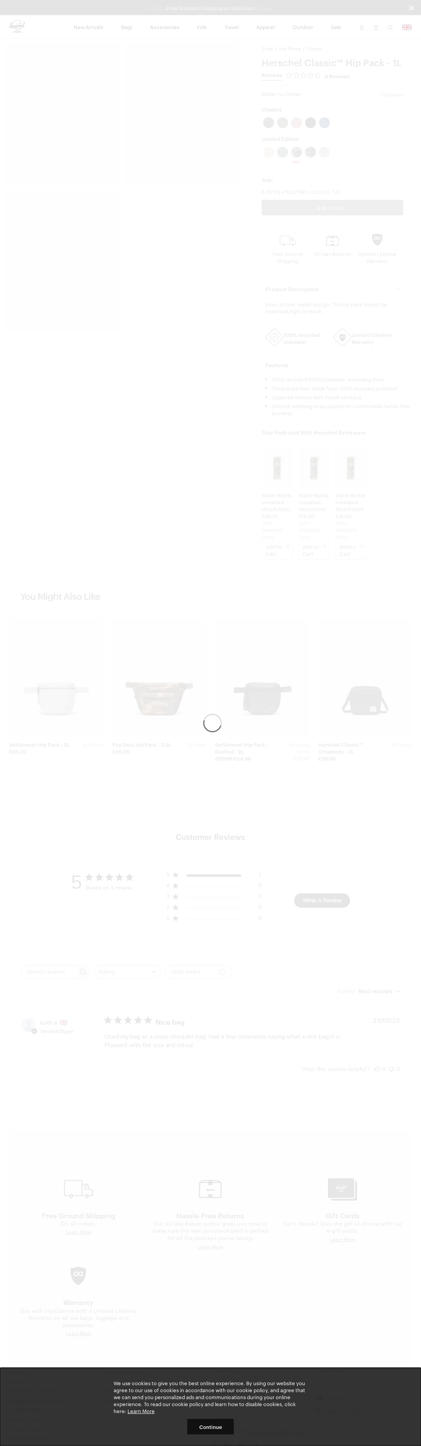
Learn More (141, 1410)
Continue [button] (210, 1426)
